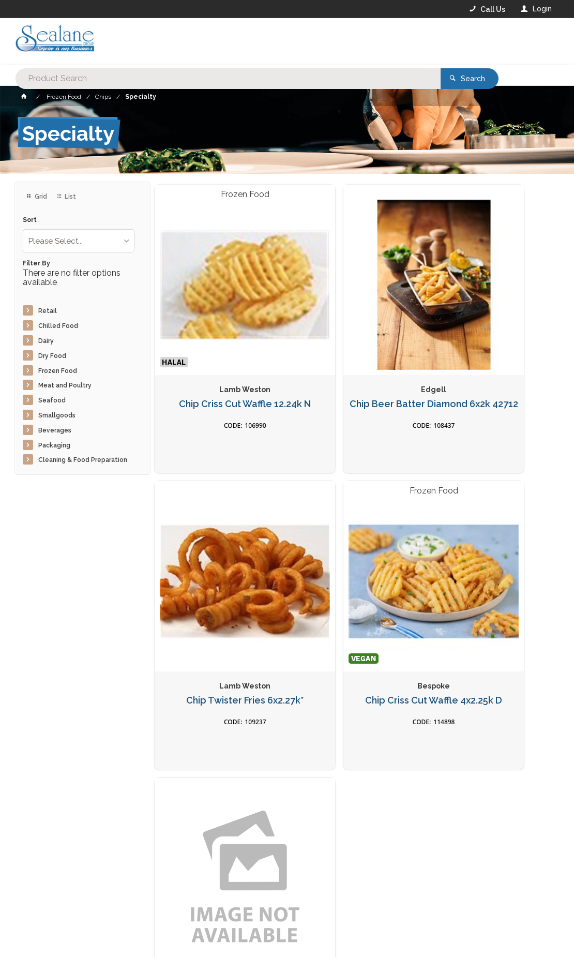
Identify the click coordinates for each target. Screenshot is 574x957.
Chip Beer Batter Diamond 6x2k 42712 (355, 354)
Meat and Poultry (65, 385)
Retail (47, 311)
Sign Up (526, 734)
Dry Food (52, 356)
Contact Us (42, 900)
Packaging (54, 445)
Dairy (46, 341)
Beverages (54, 430)
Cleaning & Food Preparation (82, 459)
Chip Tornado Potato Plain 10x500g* (355, 597)
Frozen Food (57, 371)
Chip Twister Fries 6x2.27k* (491, 348)
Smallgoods (56, 415)
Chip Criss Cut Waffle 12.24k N (218, 354)
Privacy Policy (338, 756)
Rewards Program (428, 900)
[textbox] (245, 41)
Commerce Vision (74, 939)
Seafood (52, 400)
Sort (30, 220)
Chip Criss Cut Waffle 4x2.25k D (218, 597)
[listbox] (79, 240)
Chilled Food (58, 326)
